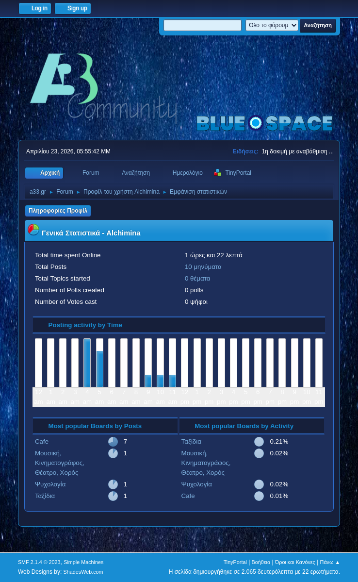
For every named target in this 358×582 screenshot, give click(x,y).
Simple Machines (83, 562)
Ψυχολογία (50, 484)
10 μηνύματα (203, 266)
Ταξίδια (45, 495)
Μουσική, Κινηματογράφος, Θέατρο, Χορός (59, 462)
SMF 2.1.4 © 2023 (39, 562)
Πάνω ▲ (330, 562)
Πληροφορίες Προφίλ (58, 210)
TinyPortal (235, 562)
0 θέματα (198, 278)
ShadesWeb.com (83, 572)
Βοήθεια (261, 562)
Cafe (42, 441)
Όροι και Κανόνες (295, 562)
